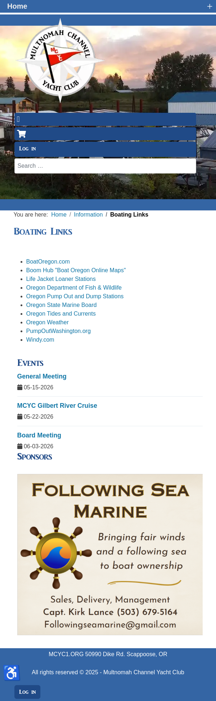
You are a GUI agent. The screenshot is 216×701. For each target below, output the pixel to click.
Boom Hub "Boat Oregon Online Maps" (76, 270)
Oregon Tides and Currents (61, 314)
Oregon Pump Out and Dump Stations (75, 296)
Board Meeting (39, 435)
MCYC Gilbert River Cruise (57, 405)
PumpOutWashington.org (58, 331)
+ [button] (209, 6)
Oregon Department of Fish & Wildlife (74, 288)
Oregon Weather (47, 322)
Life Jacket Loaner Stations (61, 279)
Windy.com (40, 340)
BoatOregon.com (48, 261)
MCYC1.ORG (66, 654)
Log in (27, 148)
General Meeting (42, 376)
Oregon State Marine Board (61, 305)
